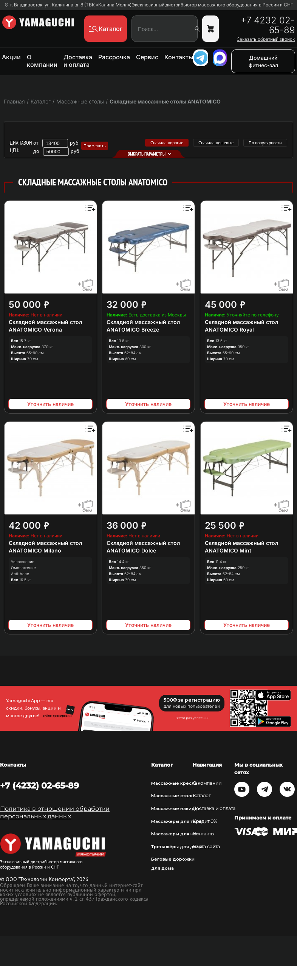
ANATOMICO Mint (228, 550)
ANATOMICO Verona (35, 329)
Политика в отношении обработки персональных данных (55, 812)
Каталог (202, 795)
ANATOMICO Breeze (133, 329)
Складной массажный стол (45, 322)
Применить (95, 145)
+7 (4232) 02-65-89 (39, 785)
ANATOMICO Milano (35, 550)
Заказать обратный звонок (266, 39)
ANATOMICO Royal (229, 329)
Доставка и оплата (77, 60)
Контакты (178, 57)
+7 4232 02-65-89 (268, 25)
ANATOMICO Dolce (131, 550)
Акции (11, 57)
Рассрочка (114, 57)
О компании (42, 60)
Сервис (147, 57)
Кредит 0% (205, 821)
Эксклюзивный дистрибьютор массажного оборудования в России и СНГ (212, 5)
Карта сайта (206, 846)
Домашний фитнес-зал (263, 61)
